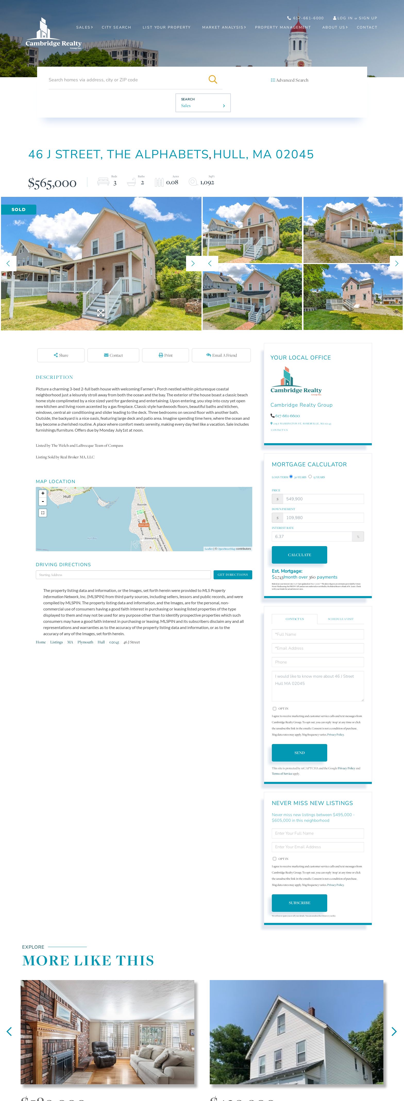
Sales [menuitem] (83, 27)
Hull (101, 642)
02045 (114, 642)
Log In (345, 18)
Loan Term (280, 477)
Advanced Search (292, 80)
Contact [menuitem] (367, 27)
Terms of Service (282, 773)
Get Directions (233, 574)
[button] (213, 80)
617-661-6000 (305, 18)
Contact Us (279, 430)
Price (276, 490)
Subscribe (299, 902)
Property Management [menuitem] (283, 27)
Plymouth (85, 642)
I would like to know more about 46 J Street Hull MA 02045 (318, 686)
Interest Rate (283, 528)
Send (299, 752)
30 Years (297, 477)
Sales (186, 105)
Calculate (299, 554)
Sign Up (368, 18)
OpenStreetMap (226, 548)
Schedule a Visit (341, 619)
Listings (56, 642)
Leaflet (209, 548)
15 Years (316, 477)
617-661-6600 (287, 416)
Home (41, 642)
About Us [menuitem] (334, 27)
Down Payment (283, 509)
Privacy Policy (335, 734)
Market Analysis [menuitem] (223, 27)
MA (70, 642)
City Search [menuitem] (116, 27)
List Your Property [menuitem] (167, 27)
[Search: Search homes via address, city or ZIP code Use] (126, 80)
